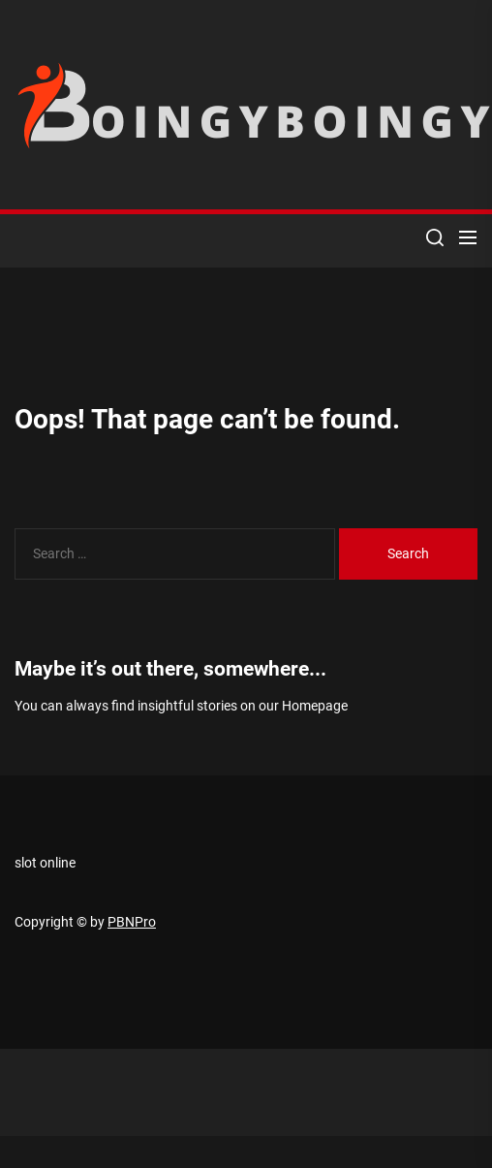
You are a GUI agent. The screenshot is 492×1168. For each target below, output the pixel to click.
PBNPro (132, 922)
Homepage (315, 705)
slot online (45, 862)
